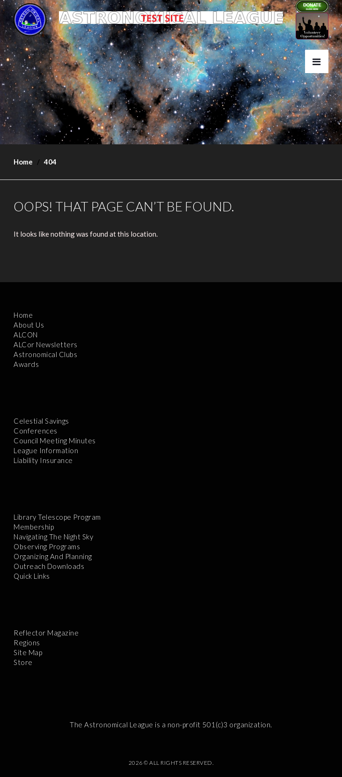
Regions (27, 642)
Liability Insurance (43, 460)
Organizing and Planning (53, 556)
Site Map (28, 652)
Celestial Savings (41, 421)
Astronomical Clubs (45, 354)
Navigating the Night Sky (53, 536)
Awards (26, 364)
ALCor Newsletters (46, 344)
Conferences (36, 430)
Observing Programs (47, 546)
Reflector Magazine (46, 632)
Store (23, 662)
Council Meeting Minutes (55, 440)
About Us (29, 325)
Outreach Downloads (49, 566)
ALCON (26, 334)
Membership (34, 527)
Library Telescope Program (57, 517)
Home (23, 161)
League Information (46, 450)
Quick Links (32, 576)
